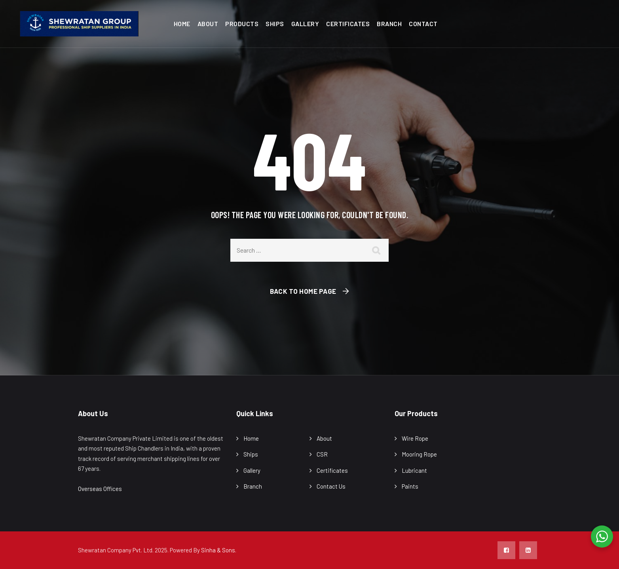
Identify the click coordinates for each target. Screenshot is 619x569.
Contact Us (331, 486)
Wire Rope (415, 438)
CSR (322, 454)
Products (241, 23)
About (207, 23)
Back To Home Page (303, 291)
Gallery (305, 23)
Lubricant (414, 470)
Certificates (348, 23)
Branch (389, 23)
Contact (423, 23)
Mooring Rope (419, 454)
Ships (275, 23)
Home (182, 23)
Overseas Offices (100, 488)
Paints (410, 486)
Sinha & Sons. (218, 550)
